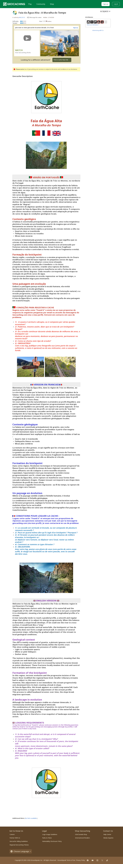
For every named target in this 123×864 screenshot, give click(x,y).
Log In (116, 4)
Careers (12, 834)
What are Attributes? (93, 25)
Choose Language (20, 851)
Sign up (105, 4)
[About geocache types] (14, 12)
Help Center (107, 834)
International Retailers (82, 838)
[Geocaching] (14, 4)
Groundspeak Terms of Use (66, 860)
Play (30, 4)
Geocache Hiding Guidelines (19, 841)
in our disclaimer (72, 69)
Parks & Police (47, 838)
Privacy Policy (80, 860)
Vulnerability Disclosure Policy (52, 841)
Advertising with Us (98, 30)
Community (40, 4)
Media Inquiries (108, 838)
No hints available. (31, 818)
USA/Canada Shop (81, 834)
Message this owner (36, 17)
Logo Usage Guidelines (49, 834)
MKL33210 (22, 17)
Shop (52, 4)
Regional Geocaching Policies (19, 845)
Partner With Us (15, 838)
